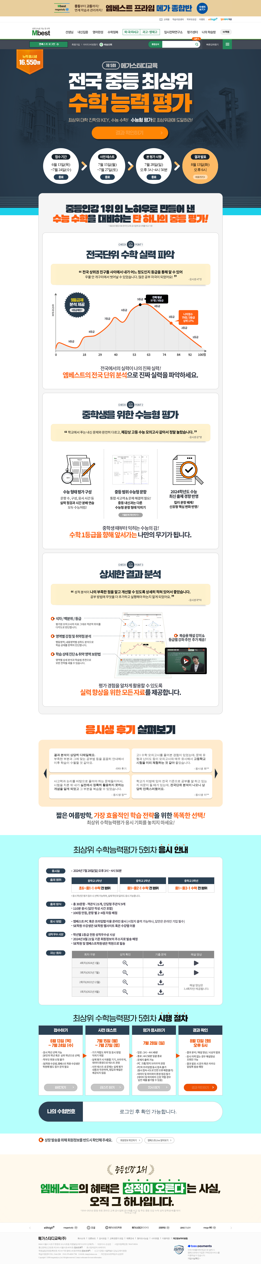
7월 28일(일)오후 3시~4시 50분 (153, 167)
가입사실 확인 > (194, 1258)
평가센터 (192, 32)
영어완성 (98, 32)
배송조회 (108, 44)
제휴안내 (130, 1238)
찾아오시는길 (142, 1238)
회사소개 (81, 1238)
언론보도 (92, 1238)
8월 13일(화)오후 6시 (200, 167)
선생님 (69, 32)
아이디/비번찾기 (90, 44)
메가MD (210, 1227)
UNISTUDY (187, 1227)
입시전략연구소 (173, 32)
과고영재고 (150, 32)
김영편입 (164, 1227)
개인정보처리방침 (180, 1238)
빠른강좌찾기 (212, 44)
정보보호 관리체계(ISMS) (179, 1250)
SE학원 (226, 32)
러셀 (91, 1227)
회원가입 (76, 44)
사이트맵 (155, 1238)
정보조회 (77, 1247)
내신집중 (83, 32)
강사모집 (102, 1238)
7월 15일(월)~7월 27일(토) (107, 167)
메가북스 (140, 1227)
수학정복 (113, 32)
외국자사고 (131, 32)
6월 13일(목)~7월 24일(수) (61, 167)
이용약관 (165, 1238)
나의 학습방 (209, 32)
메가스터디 (70, 1227)
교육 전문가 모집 (116, 1238)
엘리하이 (49, 1227)
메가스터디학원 (113, 1227)
